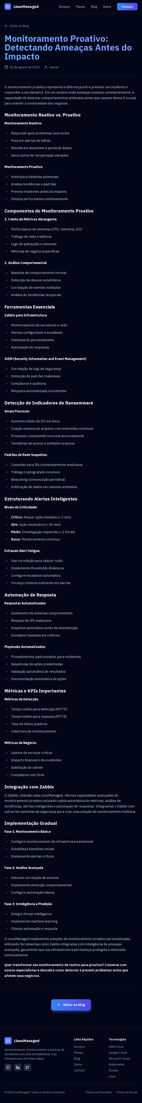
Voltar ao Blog (16, 26)
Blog (94, 6)
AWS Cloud (116, 1047)
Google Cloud (118, 1052)
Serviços (64, 6)
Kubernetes (116, 1064)
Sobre (107, 6)
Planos (80, 6)
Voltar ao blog (71, 1005)
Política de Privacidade (99, 1092)
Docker (113, 1070)
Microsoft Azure (119, 1058)
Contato (127, 6)
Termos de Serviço (127, 1092)
